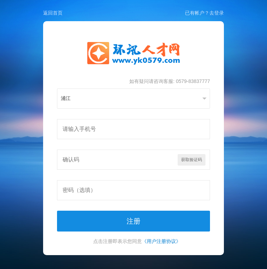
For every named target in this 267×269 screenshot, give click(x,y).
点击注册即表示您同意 (137, 241)
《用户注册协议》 (161, 241)
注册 (133, 221)
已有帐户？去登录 (204, 12)
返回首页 (53, 12)
